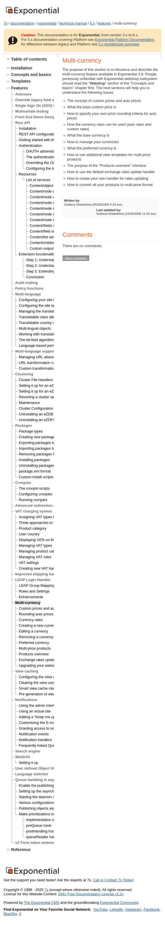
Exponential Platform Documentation (124, 39)
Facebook (152, 909)
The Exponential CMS (41, 902)
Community (129, 902)
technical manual (73, 23)
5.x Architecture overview (118, 44)
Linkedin (116, 909)
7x (6, 23)
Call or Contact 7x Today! (113, 880)
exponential (47, 23)
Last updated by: (108, 210)
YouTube (100, 909)
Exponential (109, 902)
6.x (92, 23)
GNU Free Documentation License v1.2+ (91, 894)
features (104, 23)
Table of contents (29, 59)
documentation (23, 23)
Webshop (97, 83)
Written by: (72, 200)
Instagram (133, 909)
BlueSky (10, 914)
